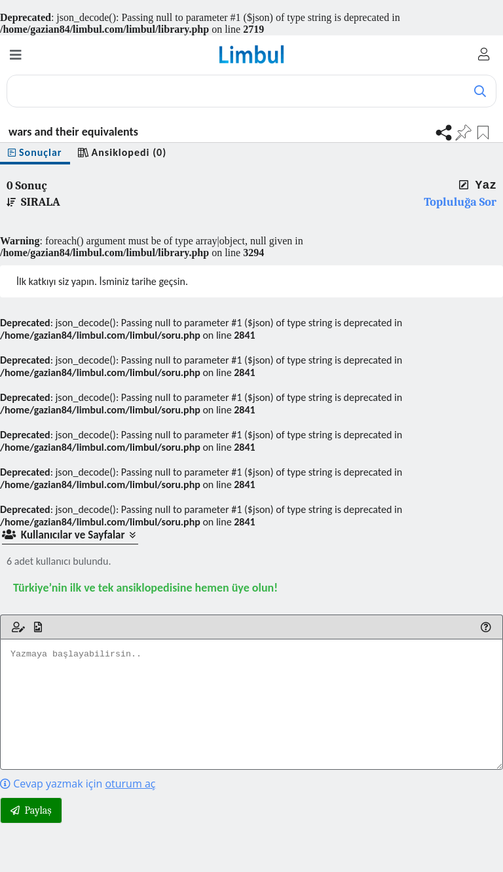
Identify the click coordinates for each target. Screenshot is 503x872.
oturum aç (130, 783)
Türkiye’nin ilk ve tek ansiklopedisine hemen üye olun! (145, 587)
